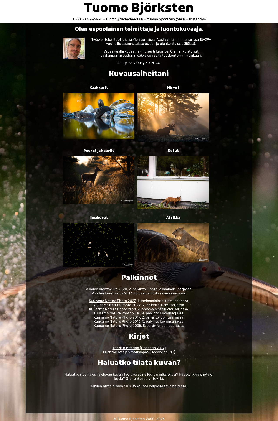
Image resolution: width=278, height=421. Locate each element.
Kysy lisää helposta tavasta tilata (159, 386)
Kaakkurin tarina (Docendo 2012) (139, 348)
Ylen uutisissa (144, 40)
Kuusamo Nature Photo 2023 (112, 301)
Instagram (197, 19)
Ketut (173, 151)
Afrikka (173, 217)
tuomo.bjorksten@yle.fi (166, 19)
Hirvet (173, 88)
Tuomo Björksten (139, 9)
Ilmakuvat (98, 217)
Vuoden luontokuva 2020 (106, 289)
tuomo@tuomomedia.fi (124, 19)
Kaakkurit (98, 88)
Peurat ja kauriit (99, 151)
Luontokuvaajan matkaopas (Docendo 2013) (139, 352)
